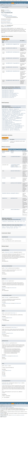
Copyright (2, 413)
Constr (11, 4)
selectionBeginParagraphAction (8, 122)
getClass (11, 226)
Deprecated (21, 3)
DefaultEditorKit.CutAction (7, 92)
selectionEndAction (6, 124)
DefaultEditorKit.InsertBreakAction (9, 94)
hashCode (15, 226)
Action (3, 177)
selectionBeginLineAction (7, 121)
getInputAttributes (14, 193)
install (12, 209)
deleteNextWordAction (15, 112)
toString (8, 227)
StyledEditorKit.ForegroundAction (13, 63)
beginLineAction (5, 110)
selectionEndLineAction (15, 124)
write (21, 221)
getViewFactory (14, 198)
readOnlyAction (5, 119)
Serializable (3, 20)
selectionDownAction (17, 123)
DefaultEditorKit (7, 26)
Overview (2, 3)
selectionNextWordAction (17, 126)
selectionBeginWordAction (7, 123)
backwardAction (5, 109)
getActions (13, 177)
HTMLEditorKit (4, 23)
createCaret (4, 221)
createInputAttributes (15, 164)
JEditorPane (17, 170)
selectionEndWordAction (19, 125)
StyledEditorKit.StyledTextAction (13, 71)
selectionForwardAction (6, 126)
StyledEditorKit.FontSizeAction (12, 58)
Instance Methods (12, 149)
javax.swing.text (8, 11)
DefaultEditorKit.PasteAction (8, 97)
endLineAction (9, 114)
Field (8, 4)
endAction (4, 114)
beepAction (11, 109)
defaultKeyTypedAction (16, 111)
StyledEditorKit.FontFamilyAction (13, 52)
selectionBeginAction (17, 120)
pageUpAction (4, 118)
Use (15, 3)
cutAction (9, 111)
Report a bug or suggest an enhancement (7, 407)
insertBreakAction (5, 116)
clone (12, 152)
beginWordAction (22, 110)
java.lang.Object (4, 14)
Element (12, 165)
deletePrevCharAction (6, 113)
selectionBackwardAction (7, 120)
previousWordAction (17, 118)
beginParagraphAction (13, 110)
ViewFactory (4, 198)
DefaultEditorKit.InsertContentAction (9, 95)
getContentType (11, 221)
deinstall (13, 170)
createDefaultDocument (15, 156)
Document (4, 156)
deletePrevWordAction (15, 113)
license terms (25, 0)
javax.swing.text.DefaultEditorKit (10, 16)
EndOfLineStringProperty (18, 114)
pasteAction (10, 118)
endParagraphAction (6, 115)
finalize (7, 226)
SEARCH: (3, 7)
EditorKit (10, 317)
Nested (5, 4)
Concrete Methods (22, 149)
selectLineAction (5, 128)
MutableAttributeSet (15, 166)
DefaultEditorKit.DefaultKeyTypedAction (10, 93)
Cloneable (8, 20)
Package (9, 3)
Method (14, 4)
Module (5, 3)
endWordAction (13, 115)
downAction (23, 113)
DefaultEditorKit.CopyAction (8, 91)
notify (19, 226)
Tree (17, 3)
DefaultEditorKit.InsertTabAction (9, 96)
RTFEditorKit (9, 23)
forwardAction (20, 115)
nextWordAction (12, 117)
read (15, 221)
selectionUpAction (18, 127)
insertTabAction (5, 117)
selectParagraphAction (14, 128)
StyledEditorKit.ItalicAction (12, 67)
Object (3, 152)
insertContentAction (14, 116)
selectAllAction (12, 119)
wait (12, 227)
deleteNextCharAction (6, 112)
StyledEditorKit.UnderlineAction (12, 80)
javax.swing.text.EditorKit (7, 15)
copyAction (4, 111)
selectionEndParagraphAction (8, 125)
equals (3, 226)
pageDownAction (19, 117)
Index (25, 3)
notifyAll (4, 227)
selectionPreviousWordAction (8, 127)
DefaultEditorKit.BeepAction (8, 90)
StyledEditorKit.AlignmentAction (12, 44)
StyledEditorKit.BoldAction (11, 48)
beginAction (16, 109)
